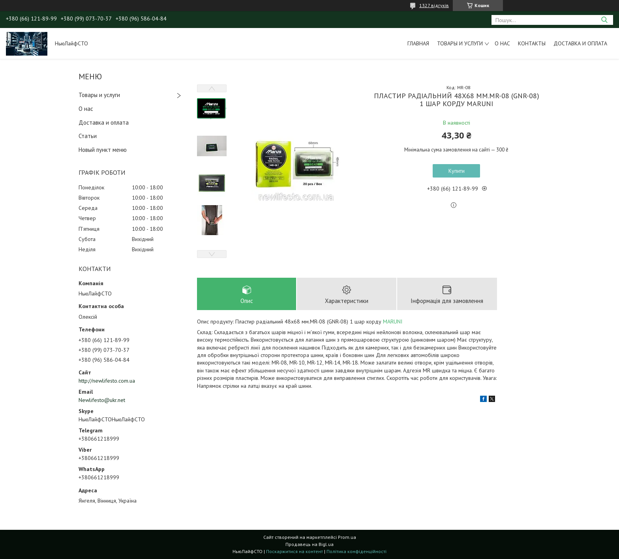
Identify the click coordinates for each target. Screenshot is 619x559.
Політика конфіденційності (356, 551)
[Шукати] (604, 20)
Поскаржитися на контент (294, 551)
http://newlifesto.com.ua (107, 380)
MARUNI (392, 321)
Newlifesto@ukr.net (102, 400)
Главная (418, 43)
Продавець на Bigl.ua (309, 544)
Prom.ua (347, 537)
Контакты (532, 43)
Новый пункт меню (103, 149)
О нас (502, 43)
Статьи (88, 136)
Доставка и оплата (580, 43)
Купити (456, 170)
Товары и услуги (460, 43)
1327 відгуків (434, 5)
